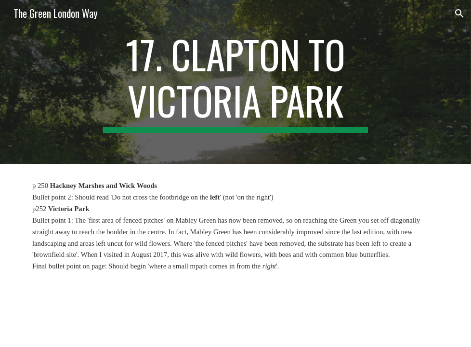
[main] (235, 82)
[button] (459, 13)
